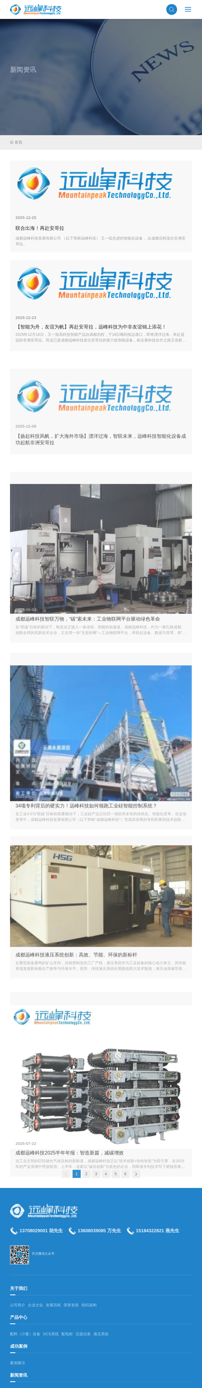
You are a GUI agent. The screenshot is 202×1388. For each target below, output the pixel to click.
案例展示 (17, 1363)
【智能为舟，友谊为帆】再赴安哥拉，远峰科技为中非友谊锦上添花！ (91, 327)
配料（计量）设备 (25, 1334)
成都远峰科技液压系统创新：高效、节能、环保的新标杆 (76, 1071)
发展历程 (53, 1305)
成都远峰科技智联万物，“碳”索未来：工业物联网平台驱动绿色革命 (87, 758)
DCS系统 (51, 1334)
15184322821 (150, 1237)
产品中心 (18, 1317)
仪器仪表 (83, 1334)
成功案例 (18, 1346)
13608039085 (92, 1237)
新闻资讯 (18, 1375)
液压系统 (101, 1334)
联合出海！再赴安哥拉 (39, 228)
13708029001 (33, 1237)
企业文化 (35, 1305)
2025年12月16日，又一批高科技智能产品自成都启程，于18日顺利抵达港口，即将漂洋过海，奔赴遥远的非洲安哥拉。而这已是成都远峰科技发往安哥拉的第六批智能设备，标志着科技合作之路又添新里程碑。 (100, 340)
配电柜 (67, 1334)
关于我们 (18, 1288)
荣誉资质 (71, 1305)
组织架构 (89, 1305)
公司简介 (17, 1305)
